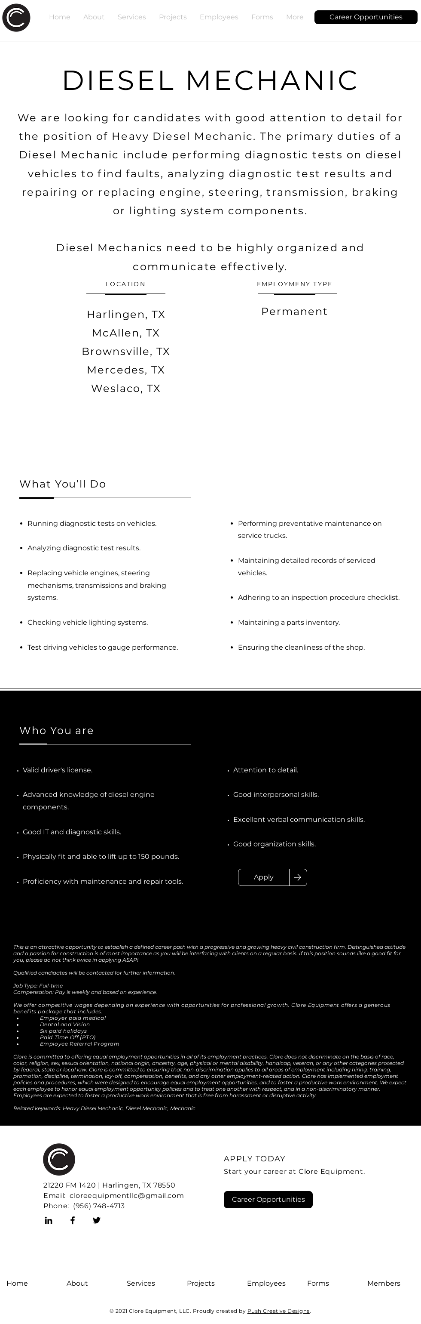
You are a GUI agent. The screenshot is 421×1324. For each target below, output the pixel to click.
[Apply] (264, 877)
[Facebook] (72, 1220)
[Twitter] (97, 1220)
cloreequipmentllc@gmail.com (127, 1195)
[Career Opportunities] (366, 17)
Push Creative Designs (278, 1311)
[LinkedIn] (48, 1220)
